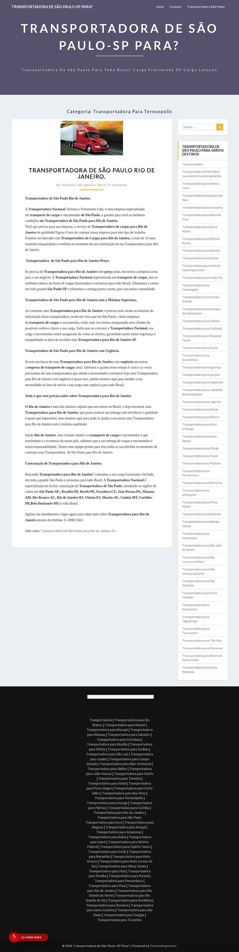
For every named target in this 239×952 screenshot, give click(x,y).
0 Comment (118, 185)
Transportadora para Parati (200, 456)
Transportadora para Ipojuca (200, 375)
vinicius (68, 185)
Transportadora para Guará (200, 348)
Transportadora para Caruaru (201, 321)
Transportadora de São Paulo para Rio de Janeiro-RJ (78, 531)
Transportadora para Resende (201, 514)
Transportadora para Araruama (202, 207)
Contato (176, 6)
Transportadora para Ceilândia (202, 328)
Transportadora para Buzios (200, 258)
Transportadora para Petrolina (202, 483)
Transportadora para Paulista (201, 463)
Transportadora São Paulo (206, 6)
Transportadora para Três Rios (202, 640)
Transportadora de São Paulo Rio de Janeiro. (92, 173)
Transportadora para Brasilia (201, 250)
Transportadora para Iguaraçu (201, 367)
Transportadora (192, 164)
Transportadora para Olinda (200, 448)
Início (160, 6)
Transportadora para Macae (200, 409)
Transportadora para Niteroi (200, 417)
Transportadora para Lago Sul (201, 402)
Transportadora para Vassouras (202, 648)
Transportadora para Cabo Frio (202, 277)
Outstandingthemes (163, 946)
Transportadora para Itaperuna (202, 382)
